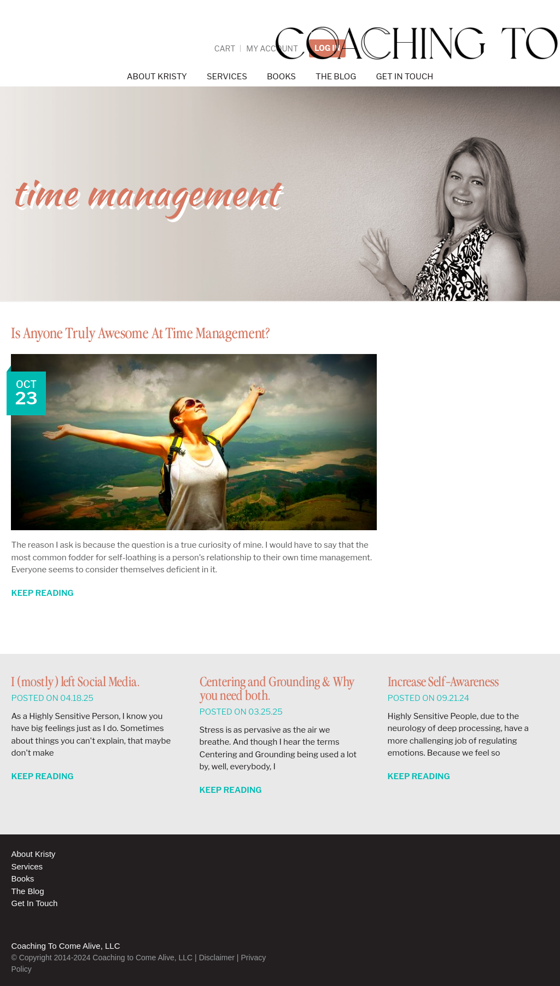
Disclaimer (217, 957)
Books (22, 878)
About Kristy (33, 854)
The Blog (27, 891)
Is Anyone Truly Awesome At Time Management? (168, 333)
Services (27, 866)
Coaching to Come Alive (280, 43)
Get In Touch (34, 903)
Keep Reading (42, 593)
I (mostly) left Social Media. (75, 682)
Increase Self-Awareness (443, 682)
